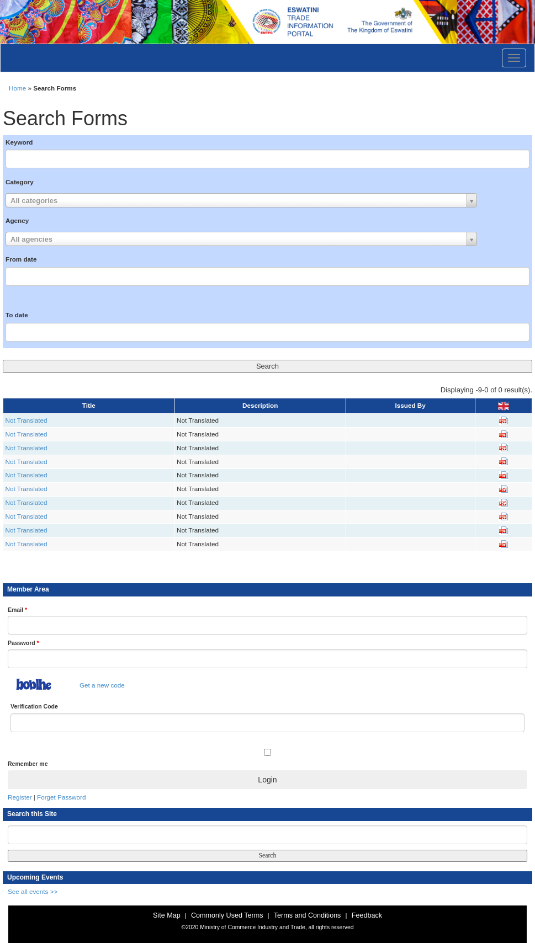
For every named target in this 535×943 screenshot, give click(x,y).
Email (17, 609)
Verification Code (34, 706)
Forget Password (61, 797)
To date (17, 314)
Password (23, 643)
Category (20, 181)
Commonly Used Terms (227, 915)
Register (20, 797)
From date (21, 259)
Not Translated (26, 420)
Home (17, 88)
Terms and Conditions (307, 915)
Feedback (367, 915)
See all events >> (32, 891)
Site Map (167, 915)
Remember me (27, 763)
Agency (17, 220)
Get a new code (102, 685)
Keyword (19, 142)
